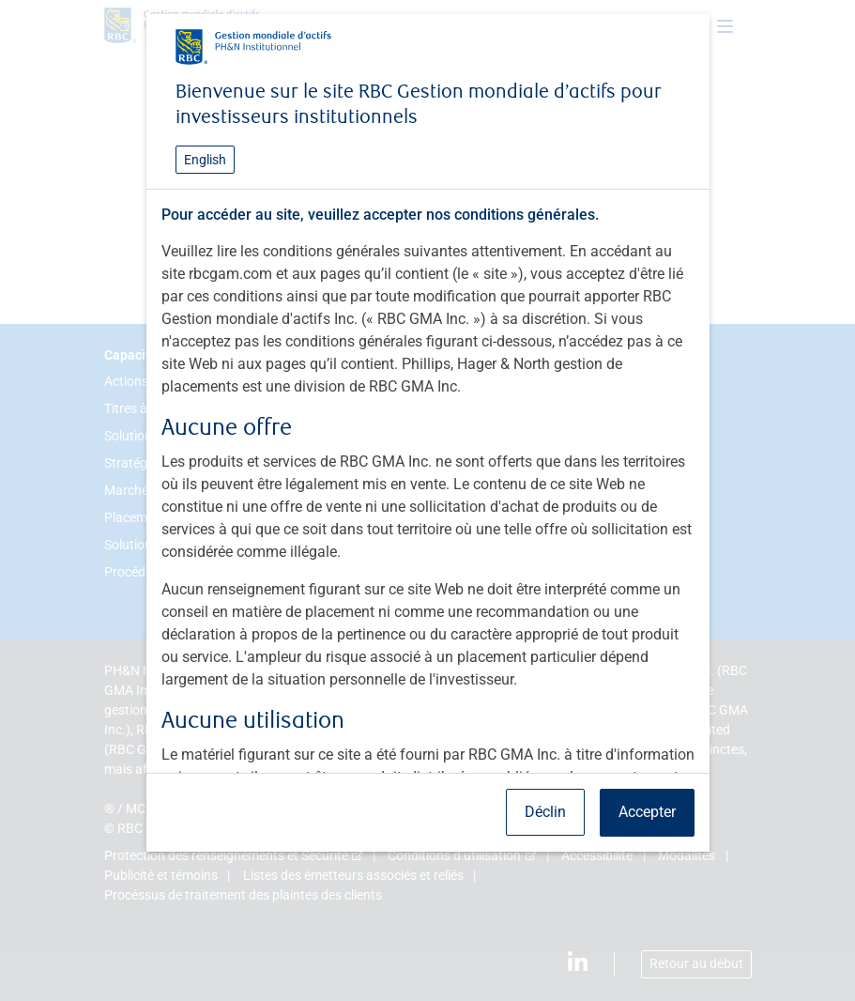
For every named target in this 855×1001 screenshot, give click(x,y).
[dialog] (427, 500)
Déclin (545, 812)
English (205, 159)
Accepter (647, 812)
